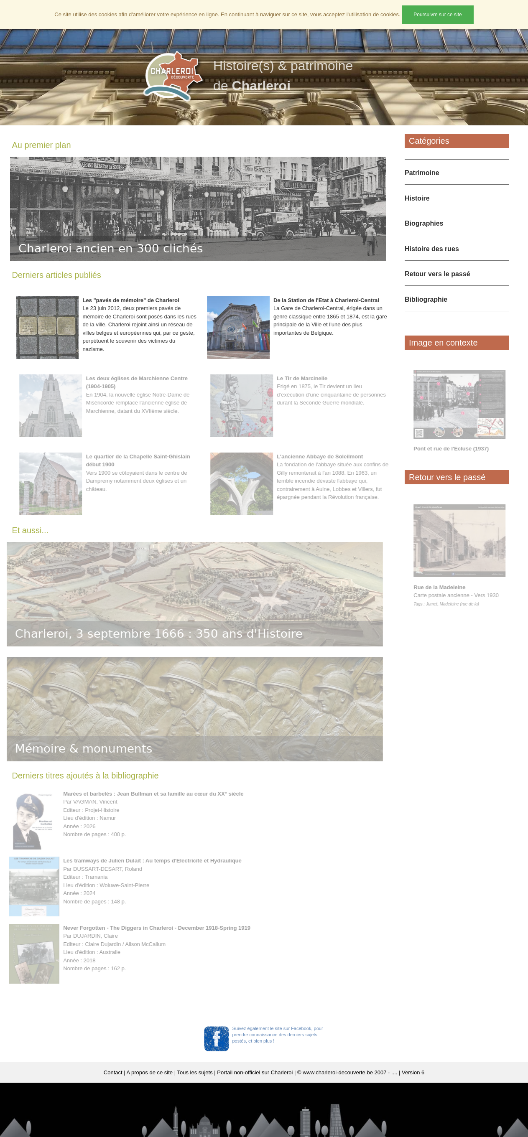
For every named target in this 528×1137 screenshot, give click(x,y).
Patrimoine (422, 172)
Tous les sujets (194, 1072)
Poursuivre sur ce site (437, 15)
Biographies (424, 223)
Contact (113, 1072)
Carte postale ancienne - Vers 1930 (458, 595)
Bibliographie (426, 299)
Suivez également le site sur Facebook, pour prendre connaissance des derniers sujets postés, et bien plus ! (277, 1034)
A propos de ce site (150, 1072)
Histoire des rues (432, 248)
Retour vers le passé (437, 273)
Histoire (417, 198)
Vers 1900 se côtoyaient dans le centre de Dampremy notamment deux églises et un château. (140, 472)
